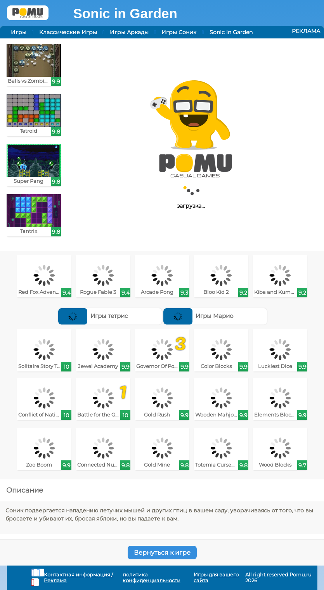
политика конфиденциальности (151, 577)
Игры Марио (198, 315)
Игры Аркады (129, 32)
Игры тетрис (93, 315)
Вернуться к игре (162, 552)
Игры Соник (178, 32)
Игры (18, 32)
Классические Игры (68, 32)
